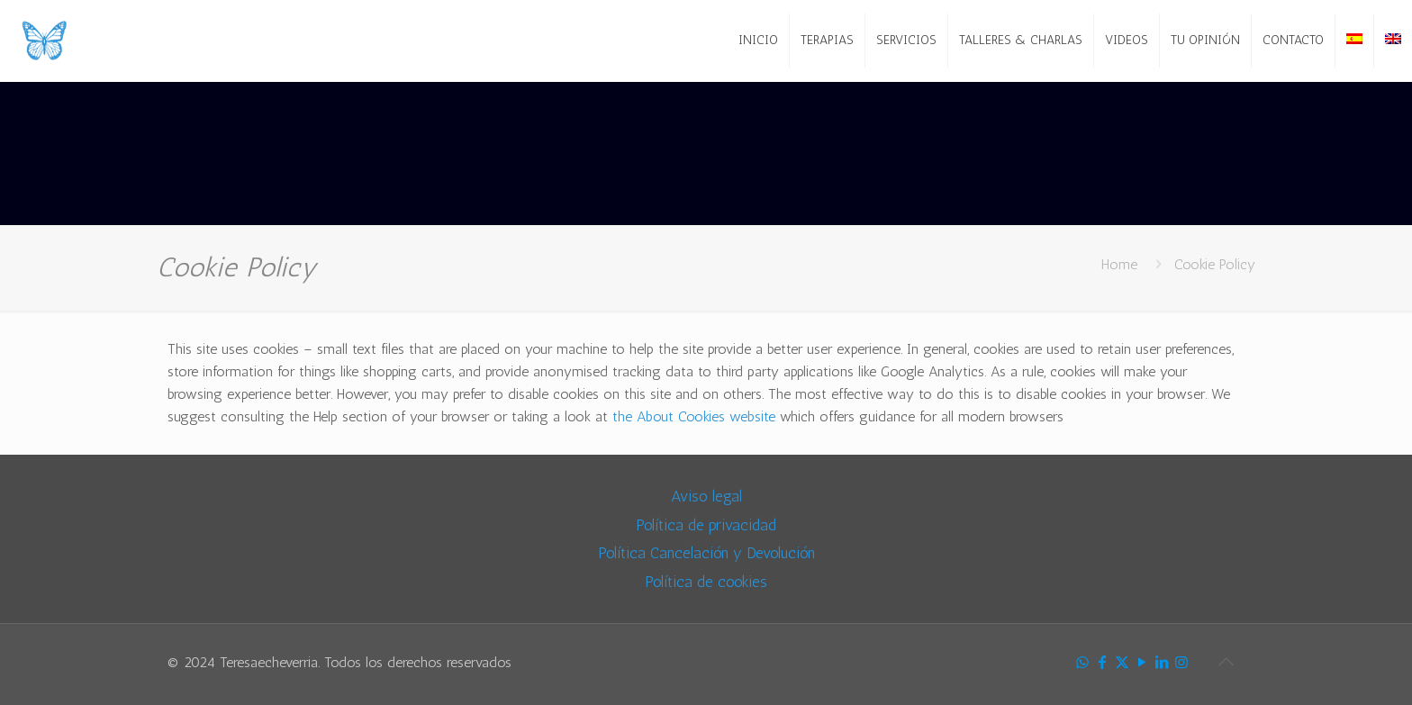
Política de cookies (706, 581)
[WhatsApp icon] (1082, 663)
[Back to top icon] (1226, 662)
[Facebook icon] (1102, 663)
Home (1119, 264)
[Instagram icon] (1181, 663)
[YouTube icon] (1142, 663)
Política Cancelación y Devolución (706, 552)
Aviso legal (706, 495)
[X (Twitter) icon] (1122, 663)
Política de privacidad (706, 524)
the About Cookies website (693, 416)
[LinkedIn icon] (1161, 663)
